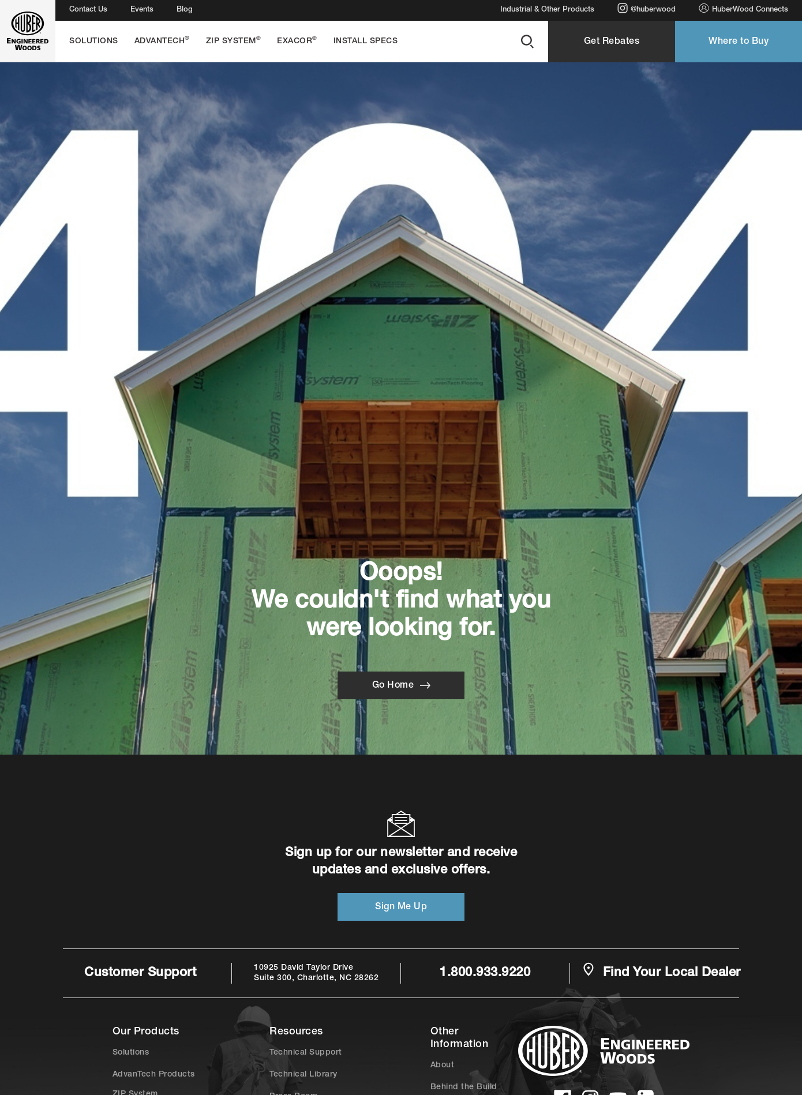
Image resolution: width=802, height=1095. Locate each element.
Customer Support (140, 973)
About (442, 1066)
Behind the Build (463, 1087)
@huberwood (646, 8)
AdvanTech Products (154, 1075)
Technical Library (303, 1075)
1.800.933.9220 (485, 973)
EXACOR (297, 41)
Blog (185, 10)
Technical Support (305, 1053)
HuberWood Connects (743, 8)
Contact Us (88, 10)
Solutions (93, 42)
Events (141, 10)
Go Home (401, 685)
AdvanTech (162, 41)
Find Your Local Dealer (661, 972)
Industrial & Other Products (547, 10)
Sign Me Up (401, 907)
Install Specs (365, 42)
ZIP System (233, 41)
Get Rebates (612, 42)
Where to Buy (739, 42)
